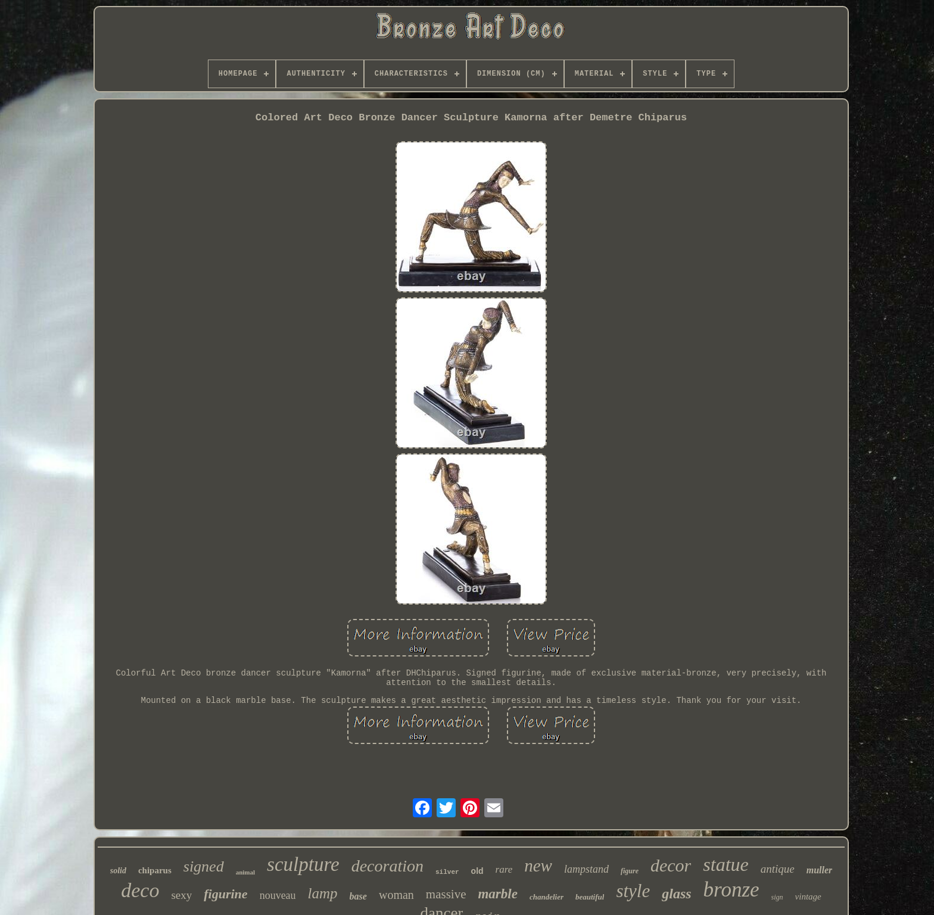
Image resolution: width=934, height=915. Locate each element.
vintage (808, 896)
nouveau (278, 895)
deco (140, 890)
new (538, 865)
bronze (731, 889)
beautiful (589, 896)
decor (670, 865)
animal (245, 872)
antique (778, 869)
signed (203, 866)
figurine (225, 893)
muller (820, 870)
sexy (181, 895)
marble (497, 893)
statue (725, 864)
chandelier (546, 896)
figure (630, 871)
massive (446, 894)
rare (504, 869)
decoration (387, 866)
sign (777, 897)
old (477, 871)
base (358, 896)
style (633, 890)
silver (447, 872)
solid (118, 870)
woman (396, 894)
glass (676, 893)
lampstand (586, 869)
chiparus (155, 870)
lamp (323, 893)
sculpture (303, 864)
